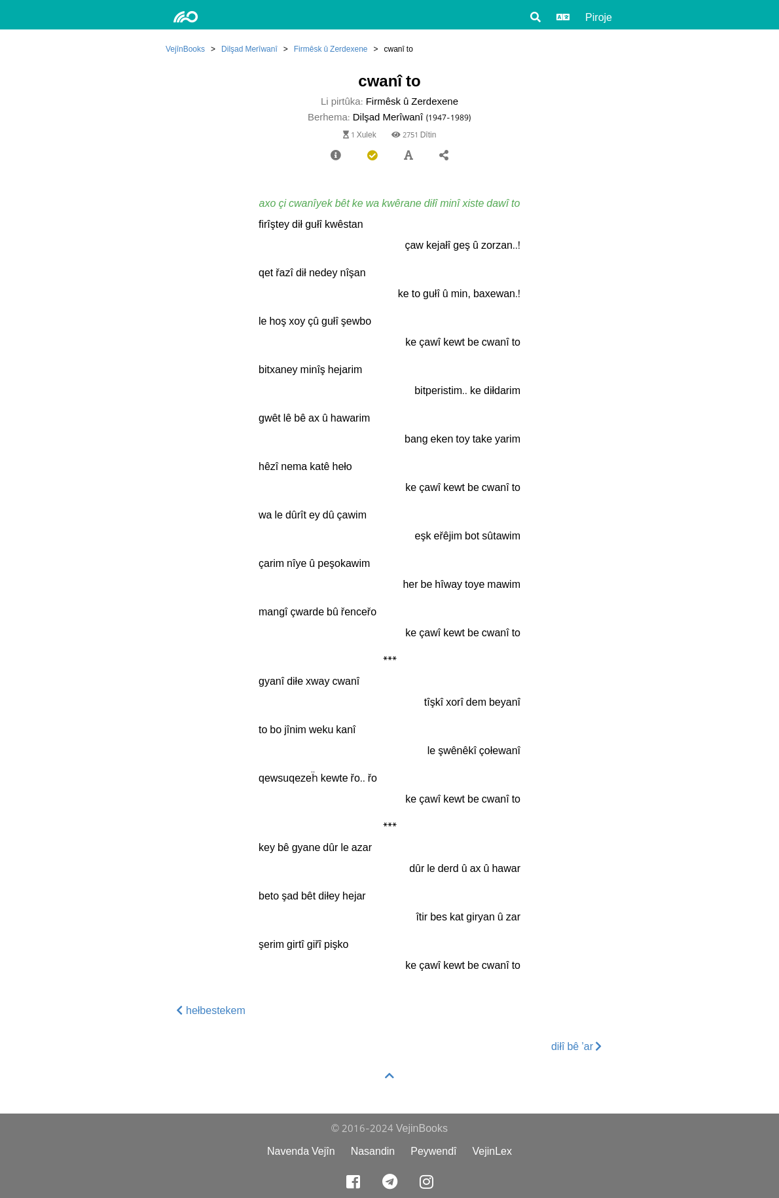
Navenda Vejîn (301, 1151)
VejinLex (493, 1151)
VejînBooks (185, 49)
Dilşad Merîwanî (249, 49)
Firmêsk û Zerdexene (331, 49)
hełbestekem (211, 1010)
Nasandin (373, 1151)
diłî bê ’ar (576, 1046)
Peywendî (433, 1151)
